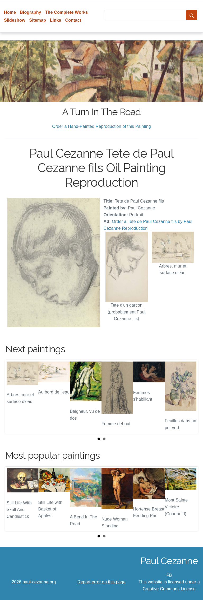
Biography (30, 12)
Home (10, 12)
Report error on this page (101, 582)
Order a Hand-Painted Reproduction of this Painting (101, 126)
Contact (73, 20)
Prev (13, 397)
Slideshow (14, 20)
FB (169, 575)
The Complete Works (66, 12)
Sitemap (37, 20)
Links (55, 20)
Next (189, 397)
